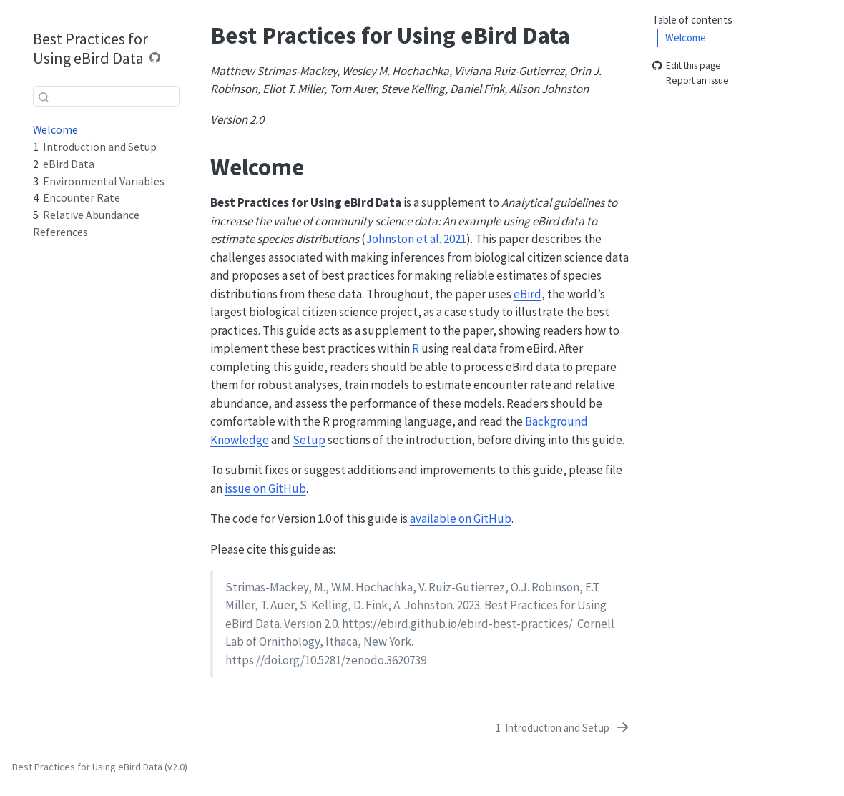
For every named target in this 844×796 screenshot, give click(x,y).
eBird (527, 294)
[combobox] (106, 96)
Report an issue (690, 80)
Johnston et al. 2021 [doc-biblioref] (415, 239)
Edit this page (686, 66)
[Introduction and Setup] (563, 728)
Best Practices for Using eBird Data (90, 48)
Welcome (685, 37)
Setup (309, 440)
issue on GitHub (265, 488)
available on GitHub (460, 518)
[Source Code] (155, 57)
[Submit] (44, 96)
